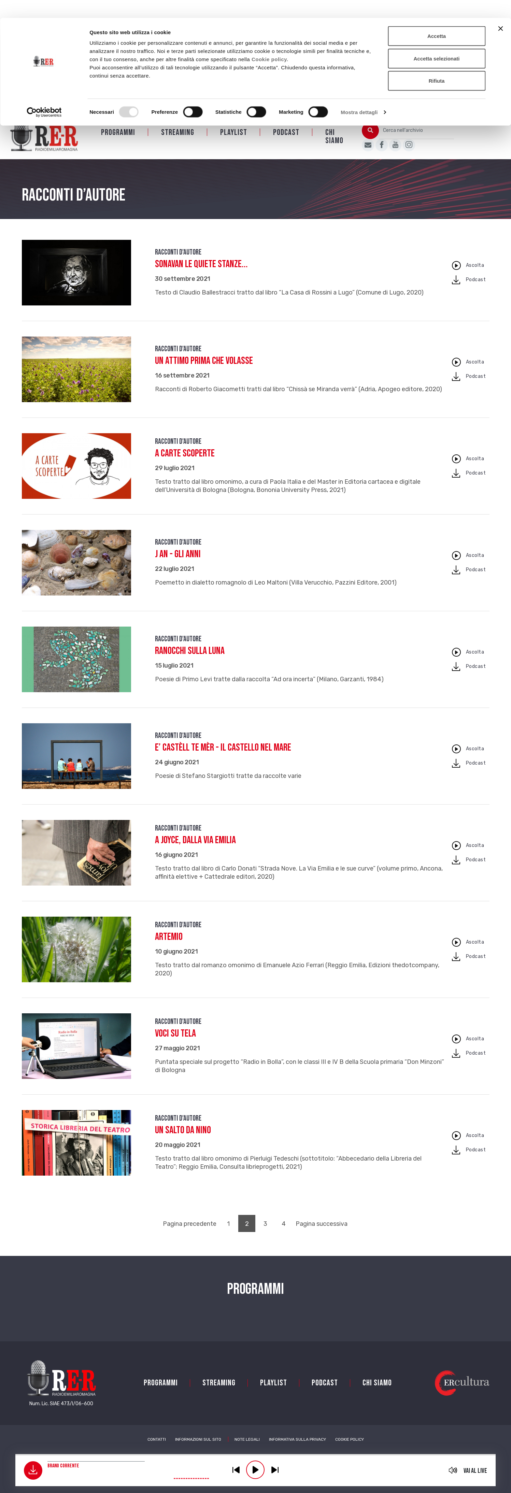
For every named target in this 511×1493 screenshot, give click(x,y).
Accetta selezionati (436, 40)
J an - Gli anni (178, 563)
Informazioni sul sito (198, 1448)
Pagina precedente (189, 1232)
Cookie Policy (349, 1448)
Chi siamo (334, 145)
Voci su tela (175, 1042)
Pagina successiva (321, 1232)
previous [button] (235, 1469)
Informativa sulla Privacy (297, 1448)
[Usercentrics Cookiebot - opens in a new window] (44, 94)
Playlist (233, 141)
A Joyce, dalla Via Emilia (195, 849)
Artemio (169, 946)
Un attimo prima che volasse (204, 370)
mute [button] (453, 1470)
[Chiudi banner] (500, 10)
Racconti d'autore (178, 261)
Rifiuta (437, 63)
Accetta (436, 18)
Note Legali (247, 1448)
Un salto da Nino (183, 1139)
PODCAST (286, 141)
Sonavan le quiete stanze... (201, 273)
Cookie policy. (270, 41)
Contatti (156, 1448)
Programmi (118, 141)
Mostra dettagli (359, 94)
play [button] (255, 1470)
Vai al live (475, 1471)
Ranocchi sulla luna (190, 660)
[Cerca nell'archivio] (416, 139)
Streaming (177, 141)
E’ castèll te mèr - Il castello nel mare (223, 756)
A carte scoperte (185, 462)
